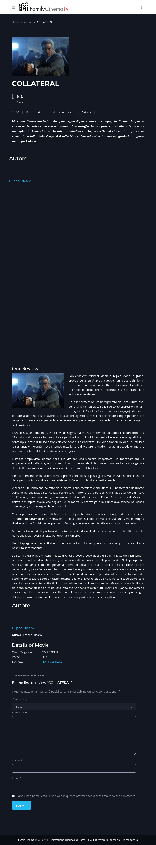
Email (16, 778)
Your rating (19, 699)
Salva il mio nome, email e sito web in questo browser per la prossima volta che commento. (76, 796)
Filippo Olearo (20, 181)
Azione (28, 22)
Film (40, 112)
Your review (21, 712)
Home (16, 22)
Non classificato (63, 112)
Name (17, 760)
